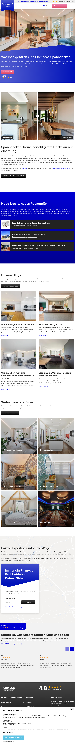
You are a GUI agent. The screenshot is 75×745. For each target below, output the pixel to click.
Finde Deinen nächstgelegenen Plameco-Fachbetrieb (33, 1)
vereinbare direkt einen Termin (61, 168)
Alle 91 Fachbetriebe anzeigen (15, 607)
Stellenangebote (6, 702)
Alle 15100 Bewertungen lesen (11, 644)
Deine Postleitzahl (10, 598)
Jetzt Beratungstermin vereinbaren (13, 175)
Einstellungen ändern (8, 741)
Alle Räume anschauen (10, 413)
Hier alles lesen (7, 71)
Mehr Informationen (8, 732)
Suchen (28, 602)
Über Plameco (29, 702)
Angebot (59, 6)
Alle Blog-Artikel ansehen (10, 286)
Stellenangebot (30, 706)
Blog (2, 707)
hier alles (24, 168)
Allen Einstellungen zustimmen (13, 737)
